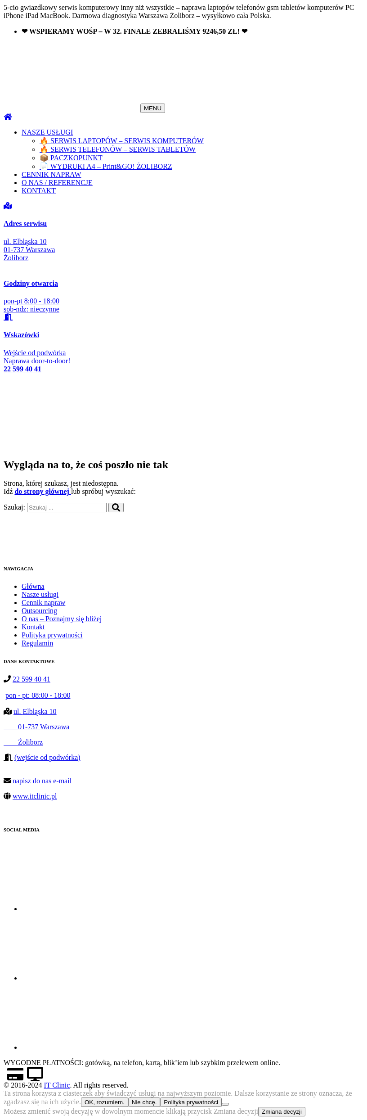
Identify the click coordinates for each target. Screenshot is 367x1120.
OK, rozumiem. (105, 1102)
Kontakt (33, 627)
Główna (33, 586)
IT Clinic (57, 1085)
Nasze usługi (40, 594)
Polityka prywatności (52, 635)
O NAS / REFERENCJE (57, 182)
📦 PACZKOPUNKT (71, 158)
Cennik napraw (43, 602)
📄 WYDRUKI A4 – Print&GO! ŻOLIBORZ (106, 166)
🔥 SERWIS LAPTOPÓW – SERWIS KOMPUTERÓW (122, 141)
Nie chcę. (144, 1102)
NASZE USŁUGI (47, 132)
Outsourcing (39, 610)
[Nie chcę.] (225, 1104)
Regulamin (37, 643)
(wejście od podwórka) (47, 757)
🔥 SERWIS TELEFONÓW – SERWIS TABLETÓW (118, 149)
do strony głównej (42, 491)
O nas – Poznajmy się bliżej (62, 619)
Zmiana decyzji (282, 1111)
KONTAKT (39, 190)
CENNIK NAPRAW (51, 174)
